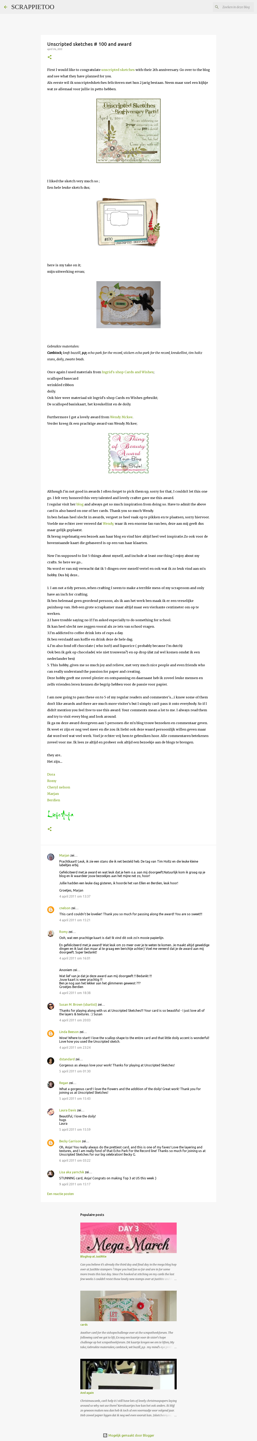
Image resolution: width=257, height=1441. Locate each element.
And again (87, 1392)
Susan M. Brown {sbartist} (78, 1004)
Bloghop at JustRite (93, 1256)
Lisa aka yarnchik (71, 1172)
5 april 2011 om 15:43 (75, 1098)
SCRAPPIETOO (32, 6)
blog (80, 504)
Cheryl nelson (58, 787)
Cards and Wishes (139, 372)
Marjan (53, 794)
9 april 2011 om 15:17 (75, 1184)
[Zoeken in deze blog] (233, 7)
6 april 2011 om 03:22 (75, 1160)
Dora (51, 774)
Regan (63, 1083)
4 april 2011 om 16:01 (75, 958)
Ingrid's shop (113, 372)
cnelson (64, 908)
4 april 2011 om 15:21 (75, 920)
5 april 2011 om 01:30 (75, 1071)
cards (84, 1324)
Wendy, (108, 524)
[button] (49, 57)
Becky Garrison (70, 1141)
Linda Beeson (69, 1032)
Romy (51, 781)
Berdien (53, 800)
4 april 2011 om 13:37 (75, 896)
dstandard (67, 1059)
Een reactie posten (60, 1194)
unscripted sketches (118, 70)
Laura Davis (67, 1110)
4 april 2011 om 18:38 (75, 993)
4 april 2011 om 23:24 (75, 1047)
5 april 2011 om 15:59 (75, 1129)
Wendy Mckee (121, 417)
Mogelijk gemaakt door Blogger (128, 1435)
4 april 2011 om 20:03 (75, 1020)
